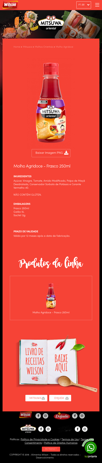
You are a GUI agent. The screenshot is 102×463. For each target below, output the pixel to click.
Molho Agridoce (64, 47)
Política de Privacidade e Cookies (40, 439)
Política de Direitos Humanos (61, 443)
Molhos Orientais (44, 47)
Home (17, 47)
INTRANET (51, 449)
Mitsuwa (27, 47)
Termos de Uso (70, 439)
